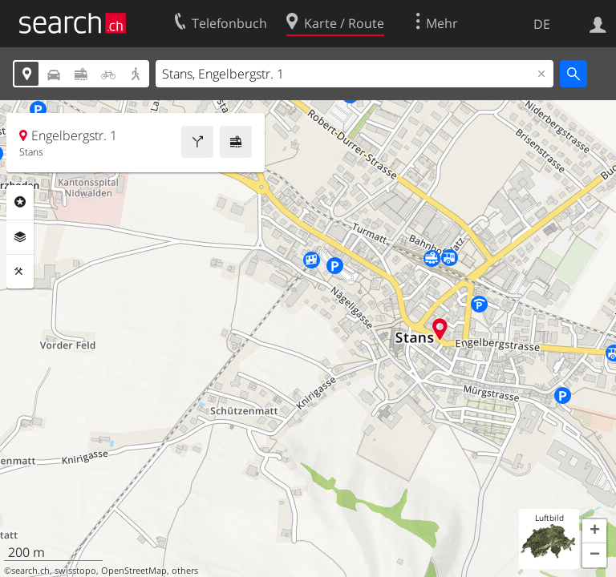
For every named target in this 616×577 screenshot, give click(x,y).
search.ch (30, 570)
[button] (594, 531)
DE (541, 24)
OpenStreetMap (134, 570)
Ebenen (20, 237)
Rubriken (20, 202)
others (185, 570)
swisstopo (75, 570)
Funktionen (20, 271)
